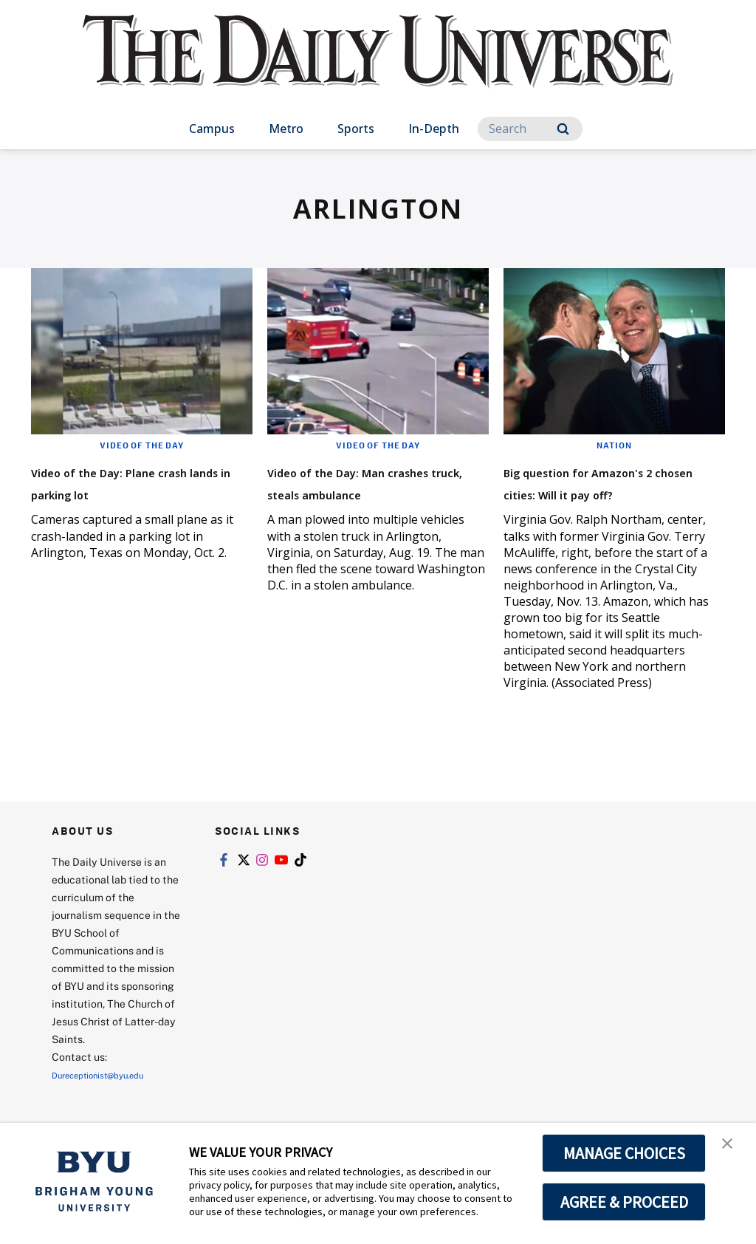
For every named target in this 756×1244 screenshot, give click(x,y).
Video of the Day (142, 445)
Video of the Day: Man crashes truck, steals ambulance (361, 492)
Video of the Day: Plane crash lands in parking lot (141, 481)
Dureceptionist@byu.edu (111, 1096)
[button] (731, 1149)
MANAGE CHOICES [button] (624, 1153)
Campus (212, 128)
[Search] (530, 129)
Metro (286, 128)
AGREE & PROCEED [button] (624, 1202)
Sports (355, 128)
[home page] (378, 66)
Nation (614, 445)
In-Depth (433, 128)
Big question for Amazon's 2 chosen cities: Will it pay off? (614, 492)
